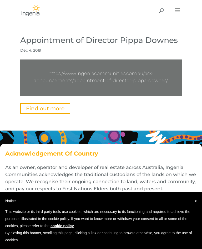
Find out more (45, 108)
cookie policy (62, 226)
